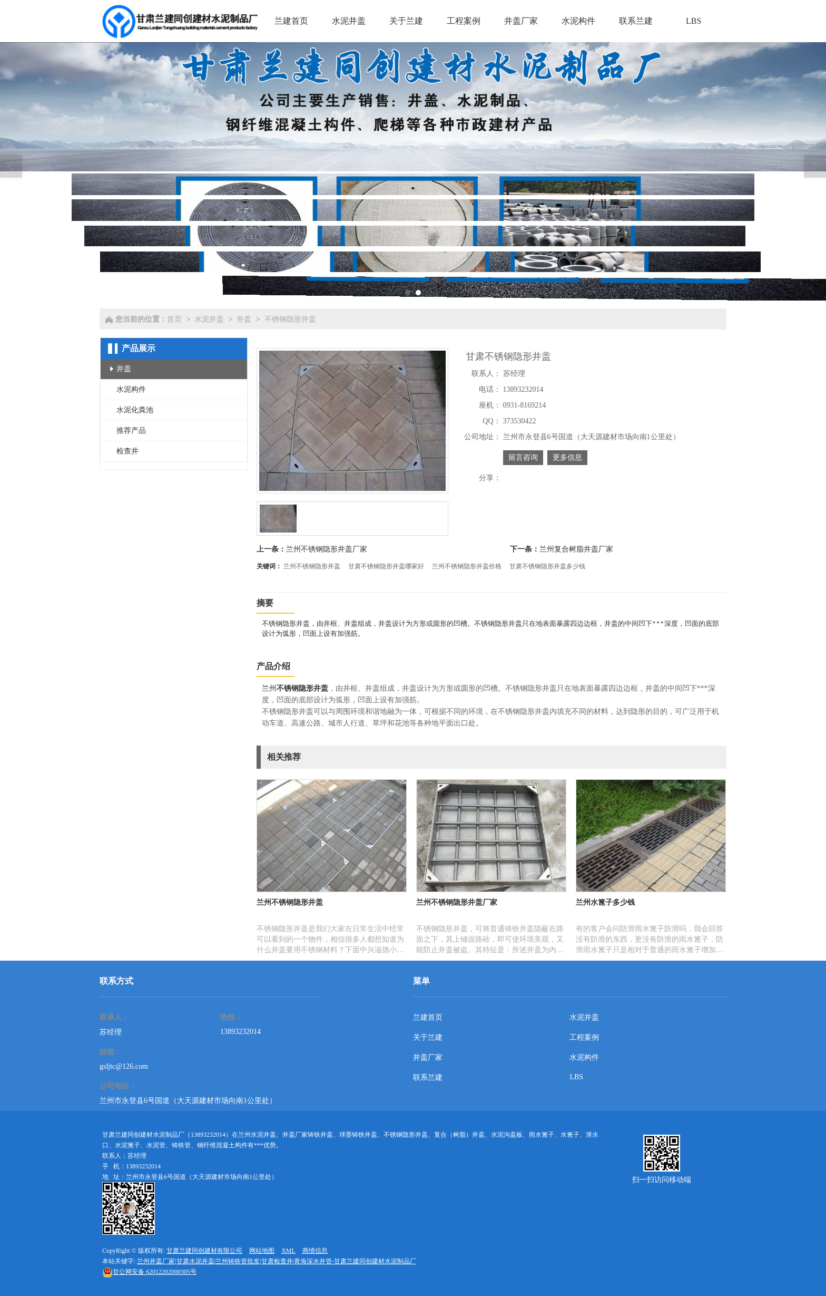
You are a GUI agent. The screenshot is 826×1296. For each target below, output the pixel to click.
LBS (576, 1077)
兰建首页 (427, 1017)
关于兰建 (427, 1037)
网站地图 (261, 1250)
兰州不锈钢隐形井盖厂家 (326, 549)
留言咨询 (523, 457)
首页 (174, 319)
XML (288, 1250)
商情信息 (315, 1250)
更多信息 (567, 457)
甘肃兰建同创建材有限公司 (204, 1250)
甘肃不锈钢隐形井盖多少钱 (547, 566)
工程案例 (584, 1037)
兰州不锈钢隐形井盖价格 (467, 566)
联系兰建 (427, 1077)
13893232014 (240, 1032)
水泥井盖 (209, 319)
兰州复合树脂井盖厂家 (576, 549)
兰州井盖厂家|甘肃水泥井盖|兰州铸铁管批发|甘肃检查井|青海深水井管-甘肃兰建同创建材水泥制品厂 (276, 1261)
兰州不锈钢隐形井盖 (311, 566)
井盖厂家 (427, 1057)
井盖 (244, 319)
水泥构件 (584, 1057)
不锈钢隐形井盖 (290, 319)
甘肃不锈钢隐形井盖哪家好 (386, 566)
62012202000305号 (149, 1271)
